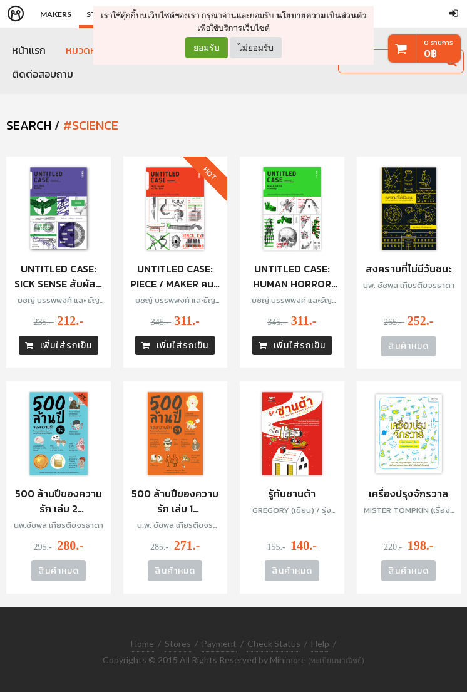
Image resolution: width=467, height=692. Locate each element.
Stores (178, 642)
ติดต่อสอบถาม (42, 73)
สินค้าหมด (408, 346)
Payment (219, 642)
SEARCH (28, 125)
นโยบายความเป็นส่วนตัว (321, 15)
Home (142, 642)
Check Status (273, 642)
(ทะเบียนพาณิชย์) (336, 659)
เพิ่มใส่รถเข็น (58, 345)
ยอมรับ (206, 48)
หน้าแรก (29, 50)
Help (320, 642)
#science (90, 125)
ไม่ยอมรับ (256, 47)
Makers (55, 14)
